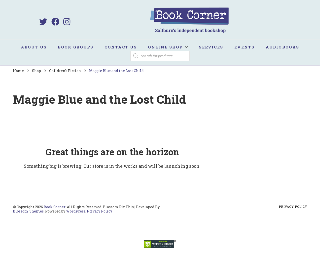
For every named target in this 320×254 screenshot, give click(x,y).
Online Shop (165, 46)
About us (34, 46)
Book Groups (75, 46)
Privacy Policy (99, 211)
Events (244, 46)
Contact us (121, 46)
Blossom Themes (28, 211)
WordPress (75, 211)
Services (211, 46)
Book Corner (54, 207)
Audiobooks (282, 46)
